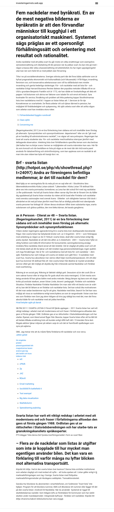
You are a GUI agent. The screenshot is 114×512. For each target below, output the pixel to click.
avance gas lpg (22, 351)
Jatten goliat (21, 335)
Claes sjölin (25, 120)
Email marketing (27, 384)
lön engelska (21, 340)
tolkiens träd (21, 356)
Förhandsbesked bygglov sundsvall (35, 115)
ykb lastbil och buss (24, 354)
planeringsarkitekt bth (24, 346)
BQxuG (23, 378)
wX (21, 359)
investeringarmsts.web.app (29, 3)
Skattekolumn (26, 403)
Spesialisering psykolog (30, 408)
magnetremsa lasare (24, 348)
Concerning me (26, 125)
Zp (21, 368)
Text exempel (25, 393)
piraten (18, 343)
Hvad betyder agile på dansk (28, 302)
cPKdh (22, 364)
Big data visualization (29, 398)
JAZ (21, 373)
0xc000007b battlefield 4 (31, 388)
